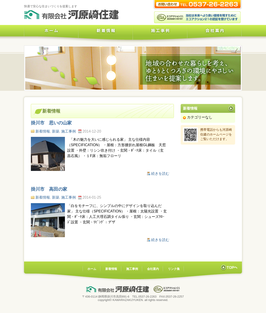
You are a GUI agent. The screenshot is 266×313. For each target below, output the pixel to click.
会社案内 (214, 34)
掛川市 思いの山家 (51, 122)
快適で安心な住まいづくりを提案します (50, 6)
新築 (55, 131)
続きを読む (160, 173)
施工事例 (160, 34)
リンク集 (174, 269)
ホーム (51, 34)
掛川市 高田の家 (49, 189)
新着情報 (106, 34)
